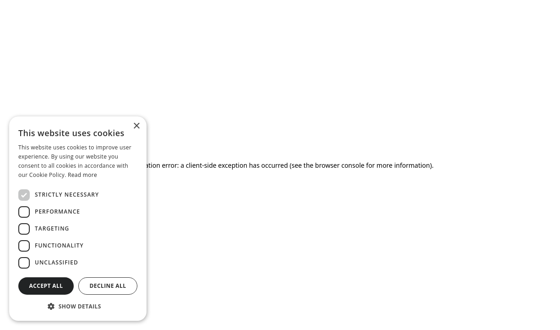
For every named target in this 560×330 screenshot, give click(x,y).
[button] (77, 306)
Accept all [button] (46, 286)
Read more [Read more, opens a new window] (82, 175)
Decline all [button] (108, 286)
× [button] (136, 126)
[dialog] (78, 218)
